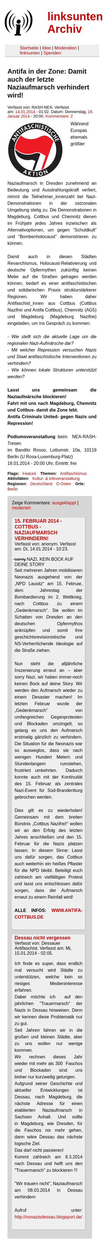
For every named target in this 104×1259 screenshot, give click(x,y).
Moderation (65, 48)
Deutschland (41, 484)
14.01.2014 (25, 111)
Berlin (12, 489)
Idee (46, 48)
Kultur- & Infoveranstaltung (56, 478)
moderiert (21, 507)
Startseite (29, 48)
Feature (29, 473)
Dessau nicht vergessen (42, 938)
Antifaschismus (73, 473)
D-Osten (63, 484)
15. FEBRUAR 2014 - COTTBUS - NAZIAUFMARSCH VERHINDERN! (38, 529)
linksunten (30, 53)
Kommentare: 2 (59, 116)
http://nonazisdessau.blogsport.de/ (48, 1217)
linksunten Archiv (75, 22)
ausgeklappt (64, 502)
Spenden (52, 53)
